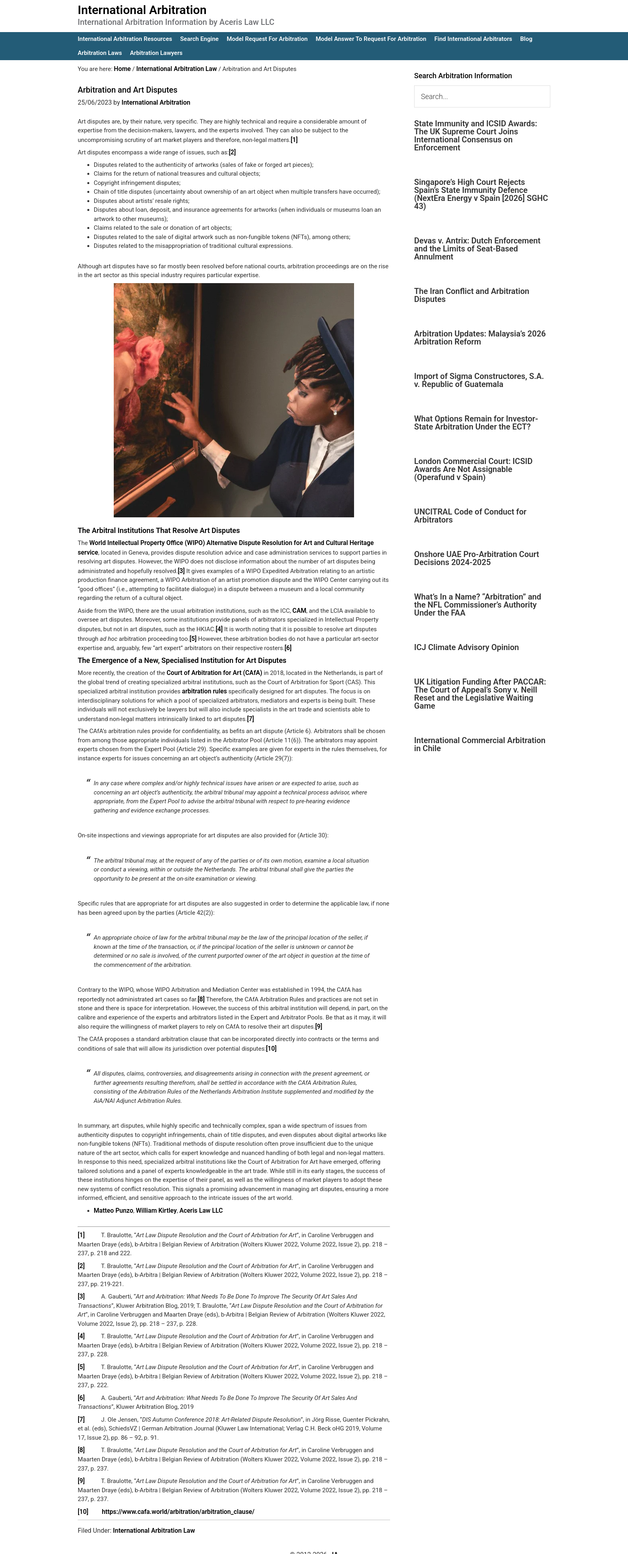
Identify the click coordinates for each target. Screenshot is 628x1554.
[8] (201, 993)
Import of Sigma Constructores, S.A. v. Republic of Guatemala (479, 380)
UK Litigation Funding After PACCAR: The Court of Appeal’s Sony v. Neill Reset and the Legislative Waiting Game (480, 694)
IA (335, 1542)
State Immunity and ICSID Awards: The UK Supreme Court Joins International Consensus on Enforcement (475, 135)
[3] (142, 568)
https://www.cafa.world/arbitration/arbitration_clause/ (174, 1499)
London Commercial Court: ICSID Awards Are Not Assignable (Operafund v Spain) (473, 469)
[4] (218, 625)
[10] (271, 1041)
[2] (232, 151)
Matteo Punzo (112, 1203)
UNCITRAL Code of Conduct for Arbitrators (470, 516)
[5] (192, 634)
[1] (294, 139)
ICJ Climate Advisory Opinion (466, 647)
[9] (318, 1020)
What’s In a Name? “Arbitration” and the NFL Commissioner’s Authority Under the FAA (477, 605)
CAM (299, 607)
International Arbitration (142, 10)
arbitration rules (203, 686)
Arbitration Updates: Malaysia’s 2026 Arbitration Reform (480, 337)
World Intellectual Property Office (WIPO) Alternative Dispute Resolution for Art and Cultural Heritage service (235, 541)
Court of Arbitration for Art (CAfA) (212, 668)
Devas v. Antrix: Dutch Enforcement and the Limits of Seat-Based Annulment (477, 248)
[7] (250, 713)
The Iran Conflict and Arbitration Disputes (471, 295)
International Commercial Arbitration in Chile (479, 744)
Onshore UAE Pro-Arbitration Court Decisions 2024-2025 (476, 558)
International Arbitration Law (154, 1518)
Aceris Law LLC (196, 1203)
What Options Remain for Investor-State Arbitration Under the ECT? (476, 423)
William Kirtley (153, 1203)
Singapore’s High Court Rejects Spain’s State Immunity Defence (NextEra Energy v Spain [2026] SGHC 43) (481, 194)
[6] (287, 643)
